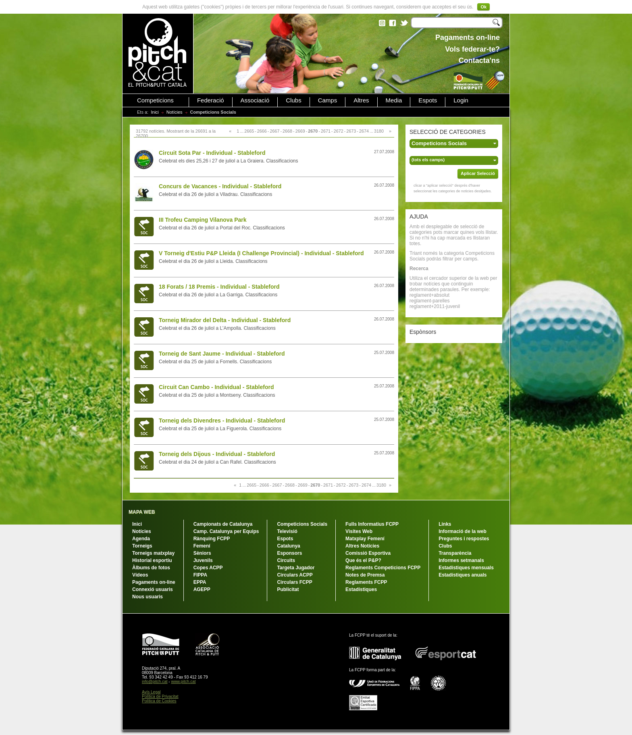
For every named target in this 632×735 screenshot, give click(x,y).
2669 (300, 131)
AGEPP (201, 589)
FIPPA (200, 575)
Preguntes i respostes (464, 538)
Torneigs (142, 546)
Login (460, 100)
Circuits (286, 560)
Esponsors (289, 553)
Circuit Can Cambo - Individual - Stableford (216, 387)
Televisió (287, 531)
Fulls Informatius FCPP (372, 524)
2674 (364, 131)
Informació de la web (462, 531)
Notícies (174, 112)
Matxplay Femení (365, 538)
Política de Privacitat (160, 696)
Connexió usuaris (152, 589)
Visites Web (358, 531)
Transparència (455, 553)
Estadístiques (361, 589)
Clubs (293, 100)
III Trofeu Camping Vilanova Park (203, 220)
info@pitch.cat (155, 681)
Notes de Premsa (365, 575)
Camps (327, 100)
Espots (427, 100)
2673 (351, 131)
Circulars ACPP (294, 575)
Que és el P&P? (363, 560)
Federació (210, 100)
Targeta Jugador (295, 568)
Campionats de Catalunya (223, 524)
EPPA (199, 582)
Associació (255, 100)
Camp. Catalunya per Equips (226, 531)
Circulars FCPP (294, 582)
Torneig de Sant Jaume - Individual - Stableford (222, 353)
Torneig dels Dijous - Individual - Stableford (217, 454)
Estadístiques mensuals (466, 568)
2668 (287, 131)
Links (445, 524)
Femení (201, 546)
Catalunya (288, 546)
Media (394, 100)
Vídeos (140, 575)
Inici (155, 112)
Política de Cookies (159, 701)
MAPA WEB (142, 512)
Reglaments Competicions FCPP (382, 568)
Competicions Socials (302, 524)
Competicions (155, 100)
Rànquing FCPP (211, 538)
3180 (379, 131)
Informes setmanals (461, 560)
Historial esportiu (152, 560)
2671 (326, 131)
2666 (262, 131)
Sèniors (202, 553)
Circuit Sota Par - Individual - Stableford (212, 153)
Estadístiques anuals (462, 575)
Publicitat (288, 589)
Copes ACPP (208, 568)
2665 (249, 131)
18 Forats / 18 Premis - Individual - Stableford (219, 286)
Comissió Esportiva (368, 553)
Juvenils (203, 560)
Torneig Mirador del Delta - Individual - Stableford (225, 320)
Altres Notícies (362, 546)
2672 (338, 131)
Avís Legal (151, 692)
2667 (274, 131)
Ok (483, 6)
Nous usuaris (147, 597)
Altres (361, 100)
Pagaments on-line (153, 582)
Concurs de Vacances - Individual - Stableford (220, 186)
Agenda (141, 538)
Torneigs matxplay (153, 553)
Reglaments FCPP (366, 582)
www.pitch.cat (183, 681)
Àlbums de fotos (151, 568)
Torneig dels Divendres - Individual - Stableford (222, 420)
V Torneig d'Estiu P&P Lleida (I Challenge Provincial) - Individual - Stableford (261, 253)
